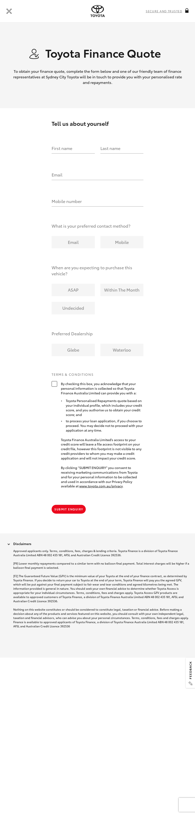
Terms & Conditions (72, 375)
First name (62, 148)
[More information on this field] (187, 10)
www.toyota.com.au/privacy (100, 486)
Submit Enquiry (68, 509)
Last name (110, 148)
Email (57, 175)
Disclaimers (22, 543)
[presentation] (97, 11)
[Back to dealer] (9, 11)
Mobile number (67, 201)
